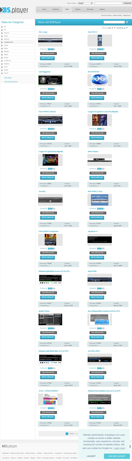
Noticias (77, 9)
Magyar (33, 458)
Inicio (44, 9)
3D (5, 29)
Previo (72, 433)
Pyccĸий (65, 458)
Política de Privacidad (17, 453)
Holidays (6, 63)
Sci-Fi (6, 67)
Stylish (6, 70)
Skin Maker (8, 78)
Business (6, 39)
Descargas (90, 9)
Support (102, 9)
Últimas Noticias (30, 453)
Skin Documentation (11, 82)
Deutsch (13, 458)
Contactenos (58, 453)
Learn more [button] (119, 448)
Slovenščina (73, 458)
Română (58, 458)
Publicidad (5, 453)
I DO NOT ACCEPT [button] (117, 456)
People (6, 57)
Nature (6, 54)
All (5, 26)
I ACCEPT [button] (91, 456)
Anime (6, 36)
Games (6, 45)
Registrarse (127, 15)
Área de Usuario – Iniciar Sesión (111, 15)
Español (26, 458)
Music (6, 48)
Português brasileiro (49, 458)
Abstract (6, 33)
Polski (39, 458)
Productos (56, 9)
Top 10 (6, 73)
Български (6, 458)
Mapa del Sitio (48, 453)
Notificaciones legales (70, 453)
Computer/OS (8, 42)
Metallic (6, 51)
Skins (67, 9)
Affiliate (39, 453)
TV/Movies (7, 60)
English (20, 458)
